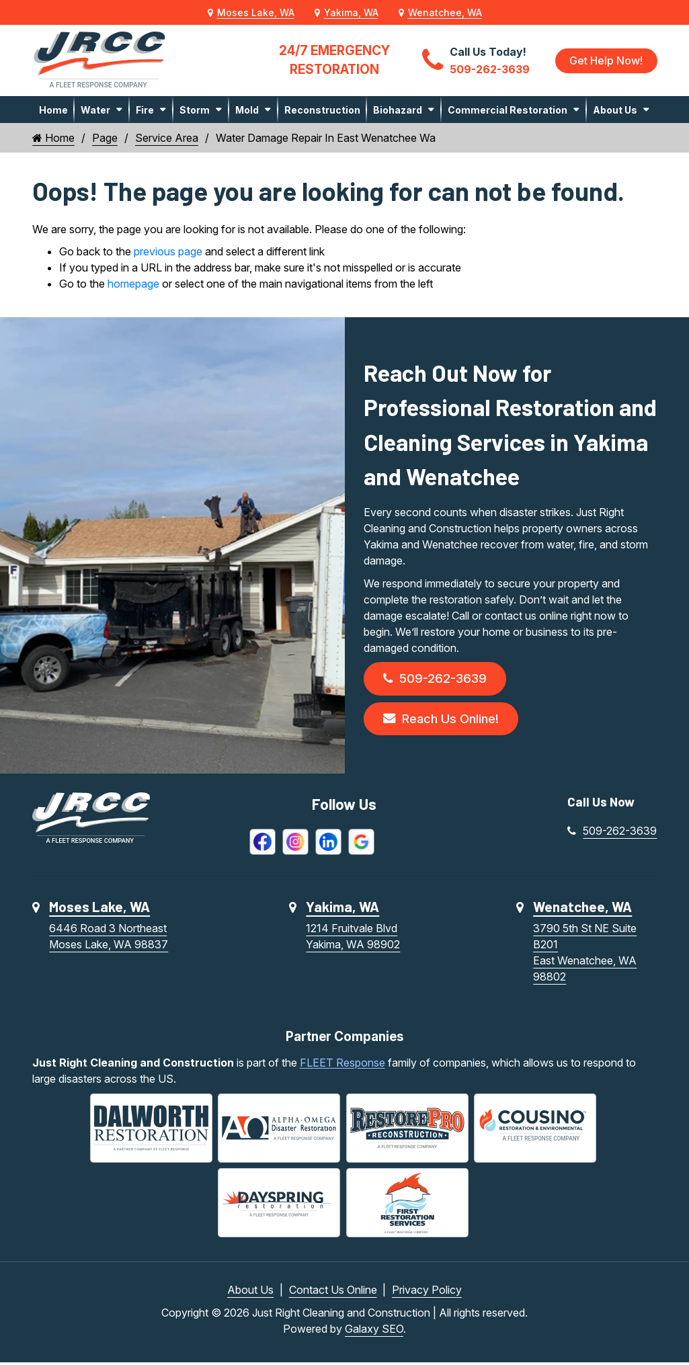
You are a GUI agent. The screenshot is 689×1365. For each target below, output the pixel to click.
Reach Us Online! (444, 720)
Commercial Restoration (507, 110)
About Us (615, 110)
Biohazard (397, 110)
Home (53, 110)
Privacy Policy (427, 1292)
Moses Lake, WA (255, 12)
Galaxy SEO (374, 1331)
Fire (145, 110)
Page (105, 137)
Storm (194, 110)
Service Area (166, 137)
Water (95, 110)
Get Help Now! (606, 60)
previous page (168, 251)
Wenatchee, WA (445, 12)
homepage (133, 283)
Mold (247, 110)
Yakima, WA (351, 12)
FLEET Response (342, 1065)
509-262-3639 (437, 679)
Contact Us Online (333, 1292)
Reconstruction (322, 110)
